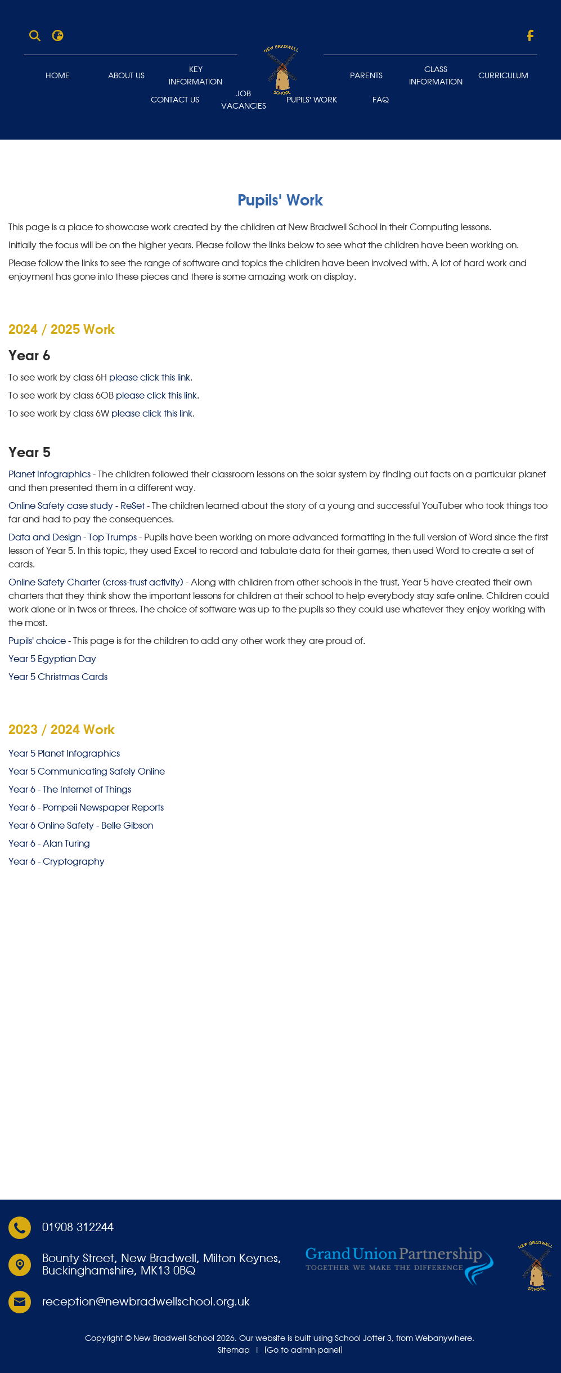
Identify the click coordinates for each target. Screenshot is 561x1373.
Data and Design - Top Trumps (72, 538)
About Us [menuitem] (126, 75)
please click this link (149, 378)
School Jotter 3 (363, 1338)
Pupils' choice (37, 642)
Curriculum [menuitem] (503, 75)
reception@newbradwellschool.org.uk (146, 1302)
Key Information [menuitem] (195, 76)
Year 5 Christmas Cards (57, 678)
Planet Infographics (49, 475)
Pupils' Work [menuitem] (311, 100)
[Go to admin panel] (303, 1350)
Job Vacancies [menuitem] (243, 100)
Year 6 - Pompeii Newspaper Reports (86, 808)
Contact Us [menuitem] (175, 100)
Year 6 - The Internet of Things (69, 790)
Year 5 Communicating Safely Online (86, 772)
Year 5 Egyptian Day (52, 660)
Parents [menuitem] (366, 75)
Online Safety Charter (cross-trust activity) (95, 583)
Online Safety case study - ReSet (76, 507)
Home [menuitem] (58, 75)
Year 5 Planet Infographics (64, 754)
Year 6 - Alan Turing (49, 844)
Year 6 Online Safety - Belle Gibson (80, 826)
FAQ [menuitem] (380, 100)
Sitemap (234, 1350)
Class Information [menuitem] (436, 76)
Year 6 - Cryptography (56, 862)
